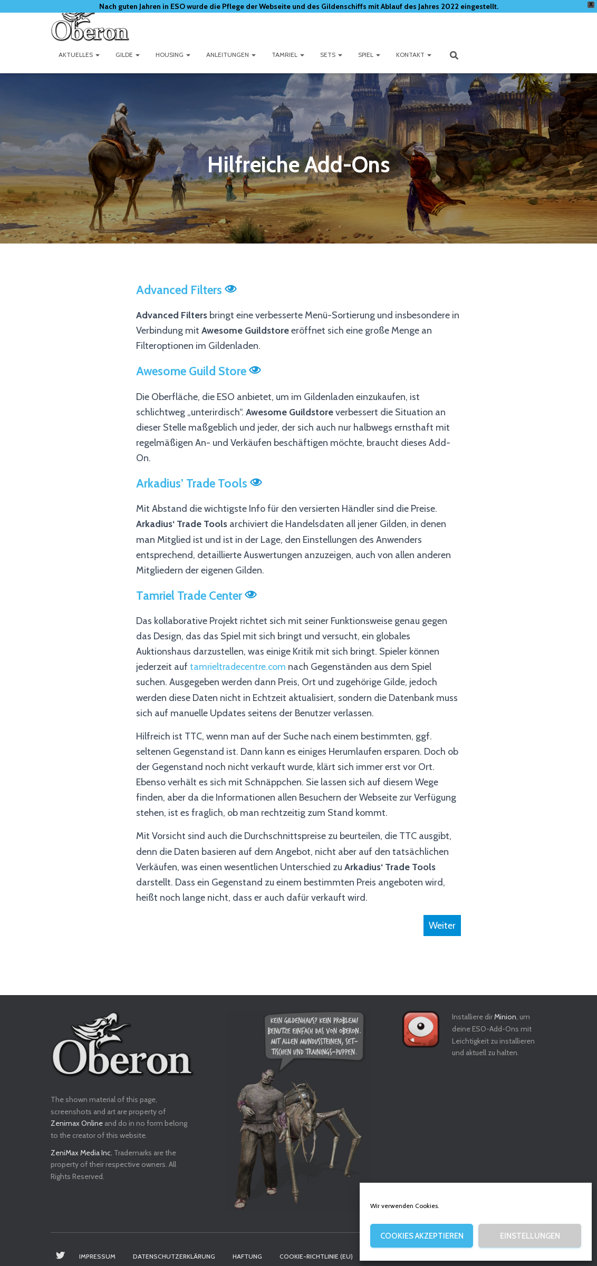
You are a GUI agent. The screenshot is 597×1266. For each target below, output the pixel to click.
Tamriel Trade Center (190, 595)
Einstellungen (530, 1236)
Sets (331, 55)
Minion (505, 1016)
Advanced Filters (179, 290)
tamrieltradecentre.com (239, 667)
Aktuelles (79, 55)
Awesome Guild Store (192, 371)
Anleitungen (231, 55)
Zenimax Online (77, 1123)
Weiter (442, 925)
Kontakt (413, 55)
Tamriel (288, 55)
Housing (173, 55)
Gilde (127, 55)
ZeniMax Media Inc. (81, 1152)
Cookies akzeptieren (422, 1236)
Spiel (369, 55)
